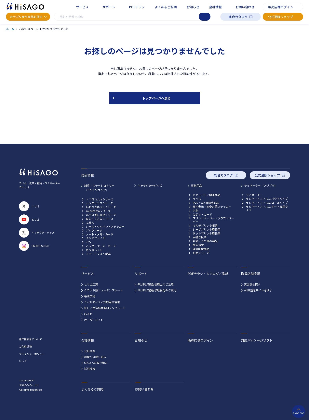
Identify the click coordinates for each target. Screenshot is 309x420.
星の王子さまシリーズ (99, 219)
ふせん (90, 222)
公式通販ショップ (280, 16)
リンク (23, 361)
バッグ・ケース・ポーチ (101, 246)
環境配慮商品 (201, 249)
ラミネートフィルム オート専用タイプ (267, 208)
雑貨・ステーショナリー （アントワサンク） (99, 188)
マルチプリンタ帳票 (205, 225)
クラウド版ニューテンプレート (103, 290)
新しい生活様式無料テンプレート (105, 308)
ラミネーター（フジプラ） (260, 185)
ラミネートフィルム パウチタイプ (267, 198)
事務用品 (196, 185)
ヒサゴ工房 (91, 284)
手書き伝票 (200, 237)
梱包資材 (198, 245)
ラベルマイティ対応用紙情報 (102, 302)
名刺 (195, 210)
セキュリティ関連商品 (206, 195)
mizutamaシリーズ (98, 211)
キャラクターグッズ (150, 185)
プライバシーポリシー (32, 354)
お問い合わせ (244, 7)
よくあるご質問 (166, 7)
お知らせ (193, 7)
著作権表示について (30, 339)
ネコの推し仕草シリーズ (101, 215)
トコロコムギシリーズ (99, 199)
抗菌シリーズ (201, 253)
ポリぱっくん (94, 250)
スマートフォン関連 (98, 254)
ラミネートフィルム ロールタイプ (267, 202)
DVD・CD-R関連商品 (206, 202)
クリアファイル (95, 238)
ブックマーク (94, 230)
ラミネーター (254, 195)
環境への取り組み (95, 357)
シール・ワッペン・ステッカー (105, 226)
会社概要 (89, 351)
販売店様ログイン (280, 7)
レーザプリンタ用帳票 (206, 229)
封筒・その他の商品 (205, 241)
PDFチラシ (137, 7)
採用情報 (89, 369)
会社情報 (215, 7)
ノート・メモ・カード (100, 234)
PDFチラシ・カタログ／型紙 (208, 273)
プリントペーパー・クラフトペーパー (213, 220)
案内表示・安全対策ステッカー (212, 206)
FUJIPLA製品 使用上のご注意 (156, 284)
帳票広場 (89, 296)
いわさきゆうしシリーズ (101, 207)
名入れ (88, 314)
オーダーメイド (93, 320)
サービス (82, 7)
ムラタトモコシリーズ (99, 203)
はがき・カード (202, 214)
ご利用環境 (25, 346)
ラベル (197, 198)
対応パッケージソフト (257, 340)
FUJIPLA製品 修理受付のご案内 (157, 290)
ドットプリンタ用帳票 (206, 233)
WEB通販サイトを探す (258, 290)
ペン (88, 242)
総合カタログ (238, 16)
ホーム (10, 29)
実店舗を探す (252, 284)
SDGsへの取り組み (96, 363)
